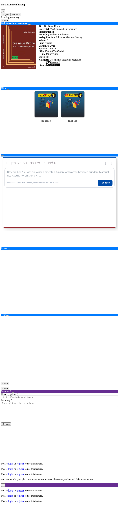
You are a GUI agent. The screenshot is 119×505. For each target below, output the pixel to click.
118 (47, 57)
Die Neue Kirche (52, 26)
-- (55, 31)
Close (5, 20)
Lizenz (42, 65)
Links (4, 248)
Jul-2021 (50, 45)
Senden (6, 425)
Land (41, 43)
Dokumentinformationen (14, 23)
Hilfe (3, 88)
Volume (43, 40)
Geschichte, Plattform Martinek (65, 59)
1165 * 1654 (52, 54)
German (52, 48)
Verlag (42, 37)
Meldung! (6, 391)
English (5, 14)
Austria (48, 43)
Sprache (43, 48)
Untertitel (44, 29)
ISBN (41, 51)
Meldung (5, 400)
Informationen (46, 31)
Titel (41, 26)
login (10, 463)
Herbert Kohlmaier (59, 34)
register (20, 463)
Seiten (42, 57)
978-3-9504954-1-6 (54, 51)
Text (3, 315)
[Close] (3, 11)
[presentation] (24, 417)
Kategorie (44, 59)
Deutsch (16, 14)
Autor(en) (44, 34)
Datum (42, 45)
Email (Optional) (9, 394)
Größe (42, 54)
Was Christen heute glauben (63, 29)
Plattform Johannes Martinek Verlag (64, 37)
